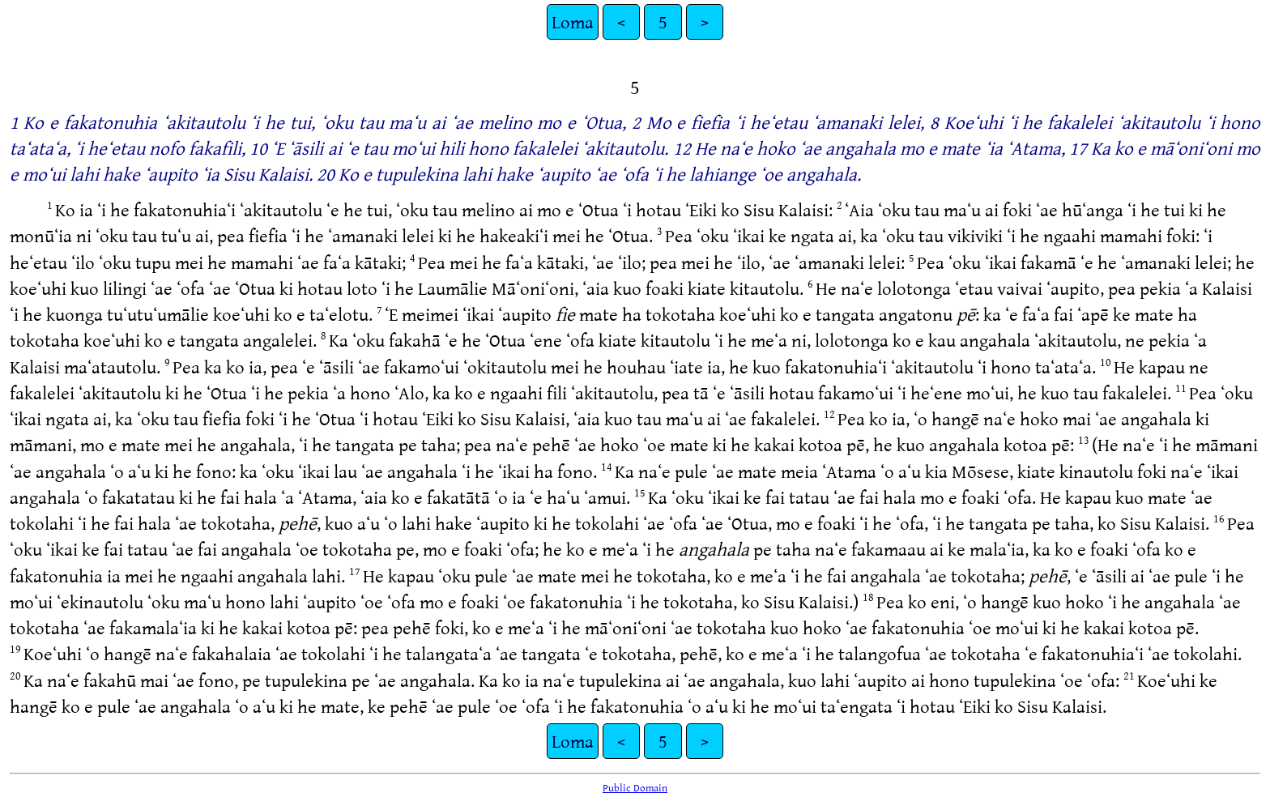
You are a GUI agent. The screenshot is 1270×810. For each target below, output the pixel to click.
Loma (573, 21)
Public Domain (635, 787)
